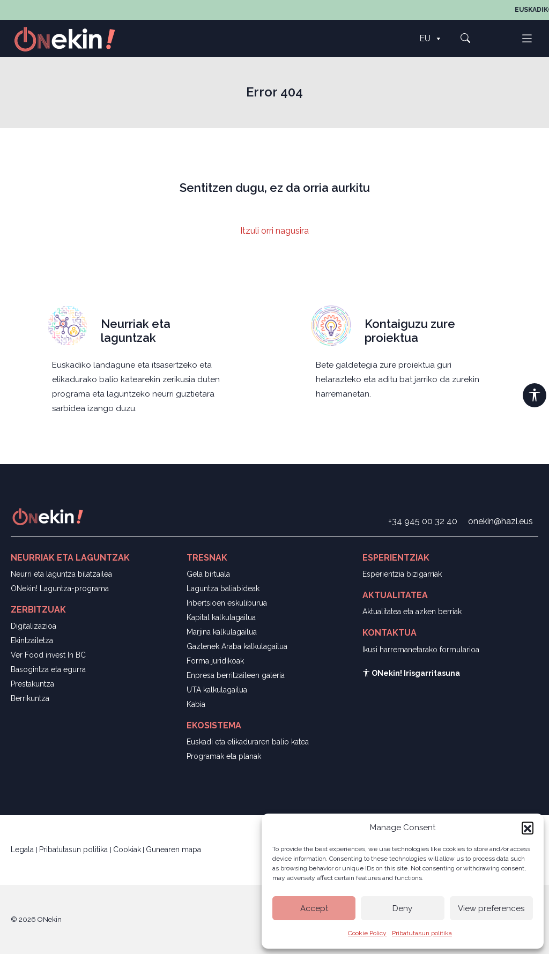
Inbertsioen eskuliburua (227, 603)
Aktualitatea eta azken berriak (412, 611)
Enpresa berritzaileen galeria (236, 675)
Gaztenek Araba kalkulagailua (237, 646)
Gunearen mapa (173, 849)
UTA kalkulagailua (217, 689)
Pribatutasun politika (422, 933)
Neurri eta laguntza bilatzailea (61, 574)
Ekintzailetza (32, 640)
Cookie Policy (367, 933)
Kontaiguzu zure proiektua (410, 331)
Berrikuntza (30, 698)
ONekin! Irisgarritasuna (411, 673)
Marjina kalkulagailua (222, 632)
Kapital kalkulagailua (221, 617)
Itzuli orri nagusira (274, 231)
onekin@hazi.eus (500, 521)
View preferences (491, 908)
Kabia (196, 704)
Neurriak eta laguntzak (135, 331)
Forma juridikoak (215, 661)
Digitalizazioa (33, 626)
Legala (23, 849)
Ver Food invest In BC (48, 655)
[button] (527, 827)
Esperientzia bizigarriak (402, 574)
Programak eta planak (224, 756)
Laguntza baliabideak (223, 588)
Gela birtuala (208, 574)
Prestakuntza (32, 684)
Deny (402, 908)
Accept (314, 908)
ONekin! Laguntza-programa (60, 588)
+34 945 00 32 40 (422, 521)
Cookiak (127, 849)
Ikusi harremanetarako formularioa (420, 649)
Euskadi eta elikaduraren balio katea (248, 741)
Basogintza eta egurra (48, 669)
